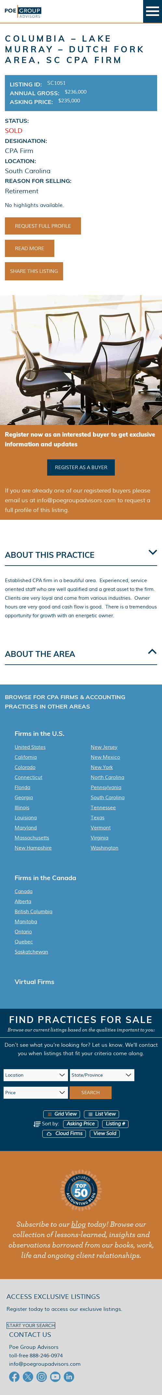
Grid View (61, 1114)
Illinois (22, 808)
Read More (29, 248)
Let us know (107, 1045)
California (26, 757)
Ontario (23, 932)
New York (102, 767)
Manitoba (26, 922)
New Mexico (105, 757)
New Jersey (104, 747)
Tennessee (103, 808)
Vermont (101, 828)
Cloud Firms (64, 1134)
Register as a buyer (81, 467)
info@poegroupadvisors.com (45, 1364)
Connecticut (28, 777)
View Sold (104, 1134)
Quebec (24, 942)
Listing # (115, 1124)
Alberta (23, 901)
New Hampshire (33, 848)
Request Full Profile (43, 226)
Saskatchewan (31, 952)
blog (78, 1224)
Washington (104, 848)
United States (30, 747)
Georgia (24, 797)
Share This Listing (34, 271)
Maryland (26, 828)
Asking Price (81, 1124)
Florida (22, 787)
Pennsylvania (106, 787)
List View (101, 1114)
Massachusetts (32, 838)
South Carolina (108, 797)
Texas (97, 818)
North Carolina (107, 777)
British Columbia (33, 912)
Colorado (25, 767)
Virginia (99, 838)
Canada (24, 891)
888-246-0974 (46, 1355)
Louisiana (26, 818)
